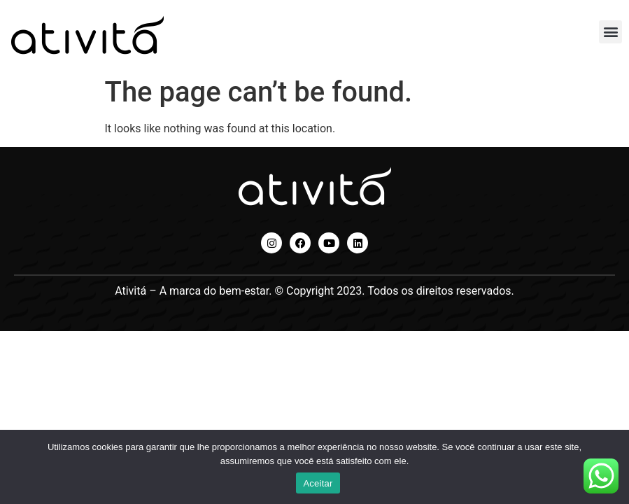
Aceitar (317, 483)
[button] (610, 31)
